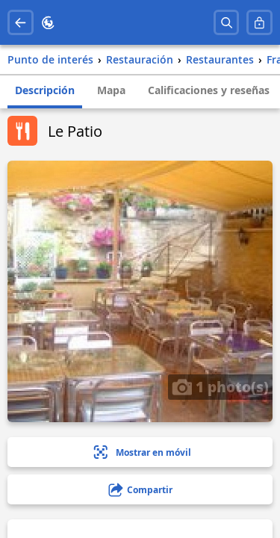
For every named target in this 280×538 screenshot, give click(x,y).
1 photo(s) (220, 386)
